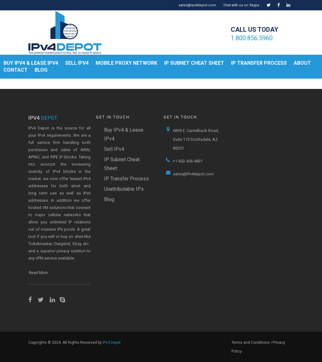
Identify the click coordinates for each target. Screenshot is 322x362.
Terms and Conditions (250, 342)
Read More (37, 272)
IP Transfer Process (259, 63)
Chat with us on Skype (241, 5)
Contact (15, 70)
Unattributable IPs (124, 189)
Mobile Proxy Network (126, 63)
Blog (41, 70)
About (302, 63)
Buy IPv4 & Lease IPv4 (30, 63)
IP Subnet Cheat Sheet (194, 63)
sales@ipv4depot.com (197, 5)
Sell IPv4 (77, 63)
